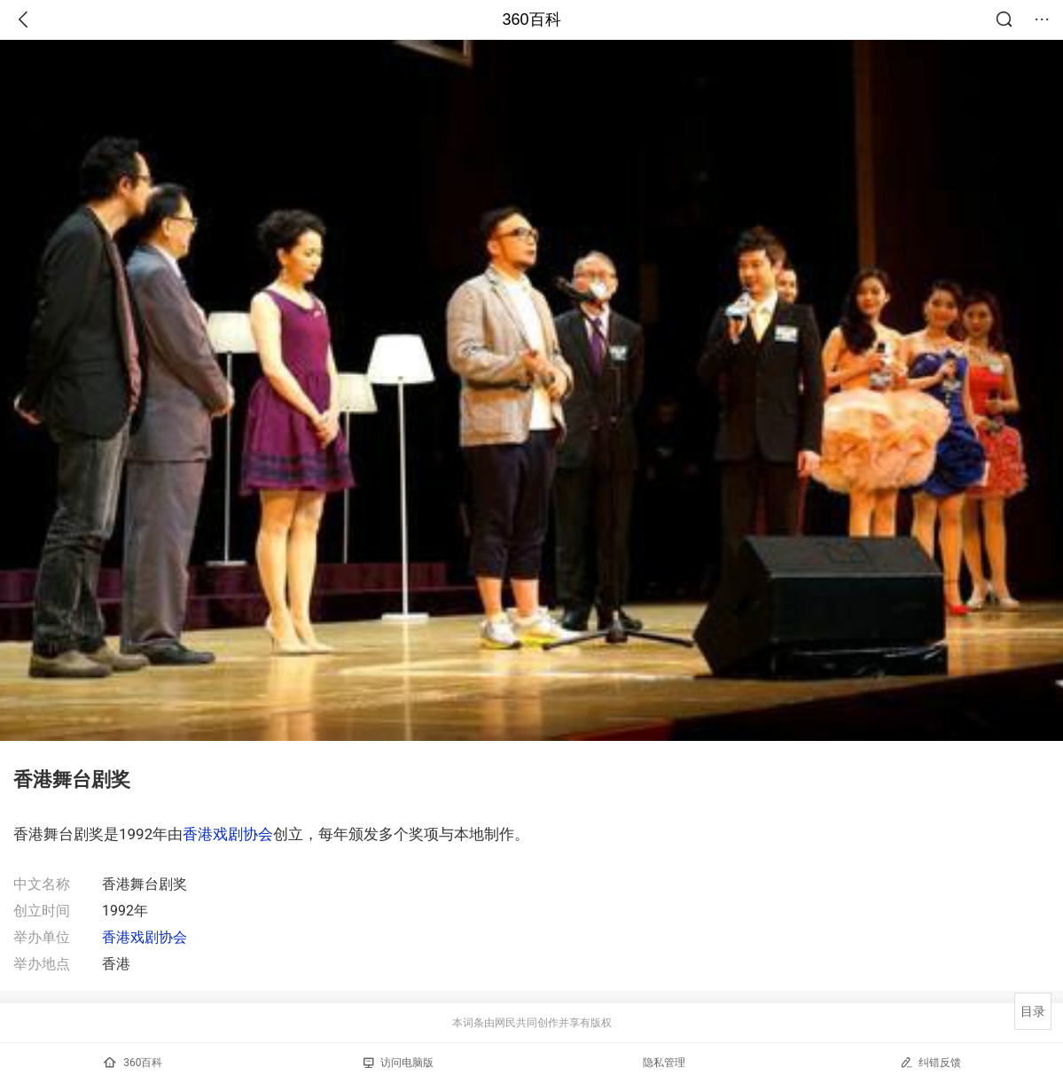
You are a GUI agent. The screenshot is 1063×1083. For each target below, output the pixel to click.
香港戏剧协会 (228, 834)
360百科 (531, 19)
